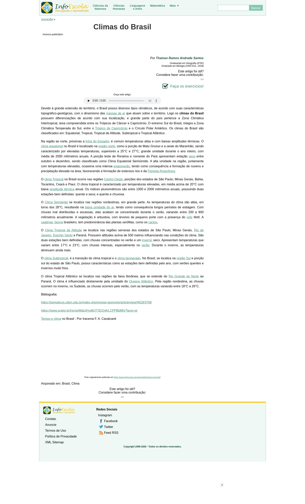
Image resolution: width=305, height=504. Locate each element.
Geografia (47, 19)
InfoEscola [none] (59, 410)
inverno (147, 240)
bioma (58, 222)
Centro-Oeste (113, 179)
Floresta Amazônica (161, 171)
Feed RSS (111, 432)
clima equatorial (52, 146)
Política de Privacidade (61, 436)
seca (192, 156)
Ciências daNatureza (100, 7)
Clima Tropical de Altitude (63, 230)
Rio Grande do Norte (184, 276)
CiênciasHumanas (119, 7)
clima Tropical (53, 179)
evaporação (122, 166)
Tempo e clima (51, 318)
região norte (106, 146)
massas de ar (115, 113)
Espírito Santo (63, 235)
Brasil (66, 383)
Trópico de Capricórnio (111, 128)
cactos (152, 222)
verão (145, 245)
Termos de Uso (55, 430)
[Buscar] (233, 8)
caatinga (47, 222)
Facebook (111, 421)
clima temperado (129, 258)
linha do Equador (97, 141)
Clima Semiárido (56, 202)
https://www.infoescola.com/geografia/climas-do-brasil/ (137, 377)
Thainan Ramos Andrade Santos (180, 58)
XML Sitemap (54, 442)
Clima (76, 383)
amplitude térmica (62, 189)
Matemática (157, 5)
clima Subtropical (56, 258)
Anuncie (50, 424)
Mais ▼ (174, 5)
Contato (50, 419)
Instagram (105, 415)
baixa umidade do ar (99, 207)
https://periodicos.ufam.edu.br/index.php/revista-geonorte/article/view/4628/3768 (96, 302)
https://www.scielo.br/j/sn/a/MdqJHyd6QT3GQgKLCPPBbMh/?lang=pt (89, 310)
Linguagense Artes (137, 7)
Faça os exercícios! (187, 86)
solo (189, 217)
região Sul (184, 258)
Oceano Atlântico (141, 281)
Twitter (108, 427)
